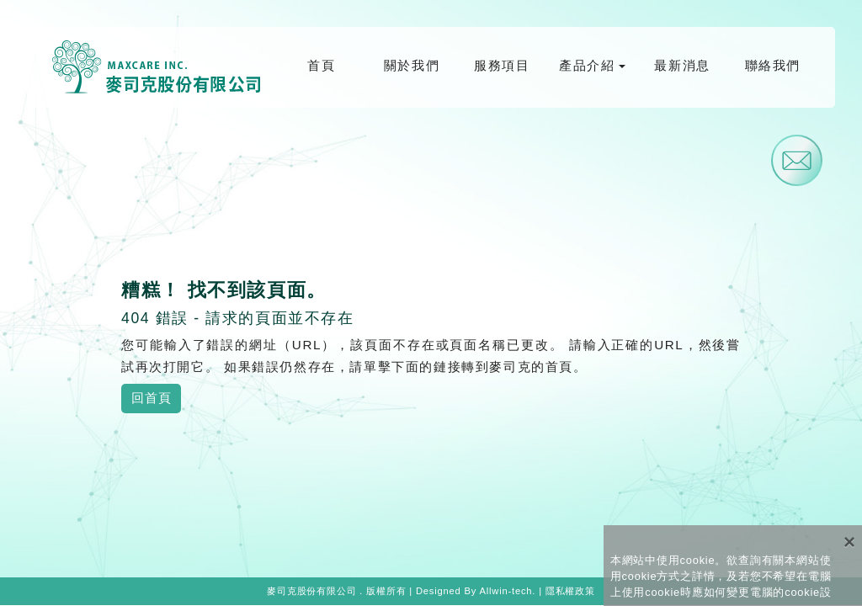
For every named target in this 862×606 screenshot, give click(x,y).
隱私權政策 (570, 591)
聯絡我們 (773, 65)
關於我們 (411, 65)
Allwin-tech (505, 591)
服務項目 (501, 65)
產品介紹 (587, 65)
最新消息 (682, 65)
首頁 (321, 65)
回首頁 (151, 398)
